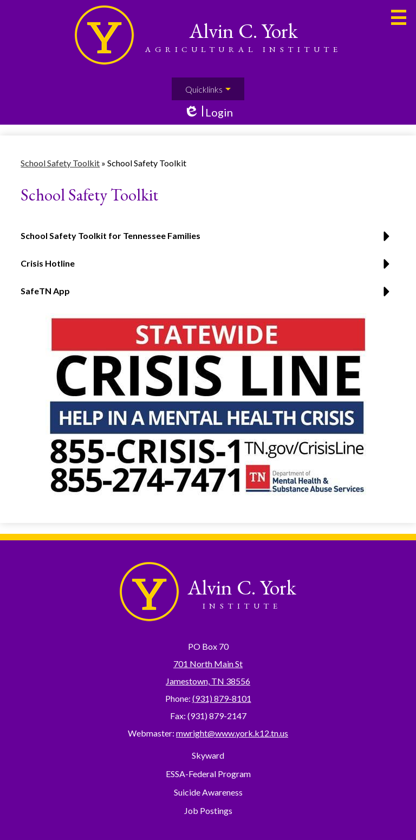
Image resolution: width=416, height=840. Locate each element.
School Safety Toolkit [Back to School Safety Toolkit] (60, 163)
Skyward (208, 755)
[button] (208, 267)
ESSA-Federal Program (208, 773)
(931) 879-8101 (221, 698)
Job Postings (208, 810)
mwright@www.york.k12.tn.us (232, 733)
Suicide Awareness (208, 792)
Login (208, 112)
